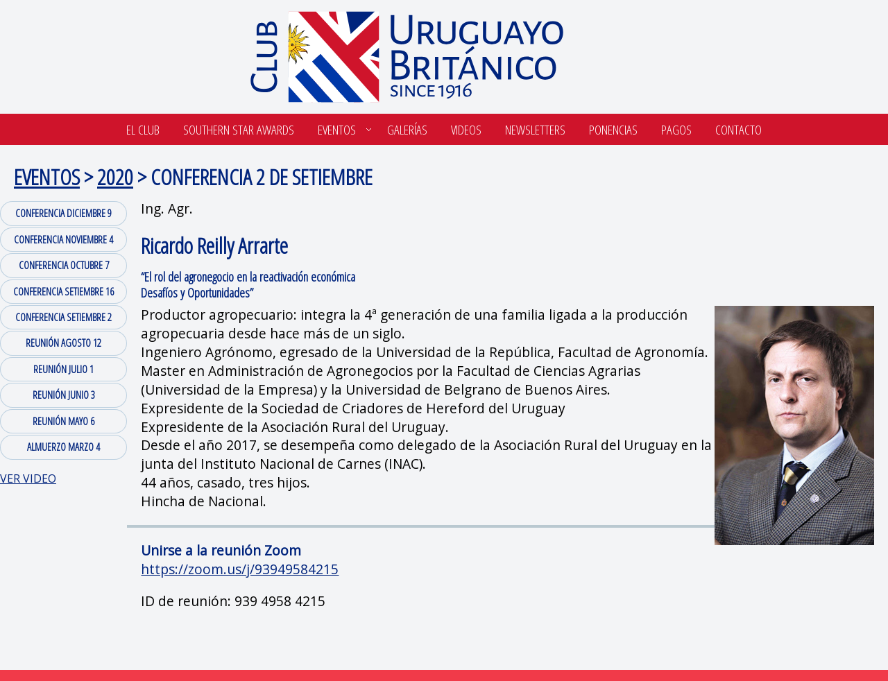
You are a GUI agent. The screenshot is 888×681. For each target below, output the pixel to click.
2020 (115, 176)
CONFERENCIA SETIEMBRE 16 (63, 291)
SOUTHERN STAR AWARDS (238, 129)
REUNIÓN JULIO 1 (63, 369)
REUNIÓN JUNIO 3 (64, 395)
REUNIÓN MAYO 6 (63, 421)
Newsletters (535, 129)
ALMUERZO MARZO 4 (63, 447)
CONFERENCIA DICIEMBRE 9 (63, 213)
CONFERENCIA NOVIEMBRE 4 (63, 239)
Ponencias (613, 129)
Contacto (738, 129)
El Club (143, 129)
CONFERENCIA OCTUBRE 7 (64, 265)
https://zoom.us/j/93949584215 (240, 569)
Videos (466, 129)
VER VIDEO (28, 478)
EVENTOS (47, 176)
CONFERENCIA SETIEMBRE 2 (63, 317)
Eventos (337, 129)
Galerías (407, 129)
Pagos (676, 129)
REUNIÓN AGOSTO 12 (63, 343)
